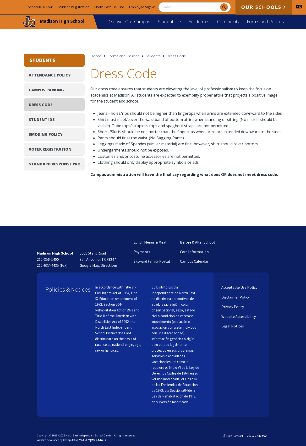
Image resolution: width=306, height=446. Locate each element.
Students (153, 56)
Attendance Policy (50, 75)
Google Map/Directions (99, 265)
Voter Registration (50, 149)
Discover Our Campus (128, 21)
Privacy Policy (232, 306)
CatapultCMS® (72, 440)
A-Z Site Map (257, 436)
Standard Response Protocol (57, 164)
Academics (199, 21)
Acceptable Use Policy (239, 287)
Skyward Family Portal (152, 261)
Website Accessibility (238, 316)
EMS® (86, 440)
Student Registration (73, 7)
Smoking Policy (46, 134)
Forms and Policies (265, 21)
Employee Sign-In (142, 7)
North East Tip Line (109, 7)
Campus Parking (46, 89)
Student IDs (42, 119)
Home (95, 56)
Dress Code (176, 56)
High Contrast (234, 436)
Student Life (169, 21)
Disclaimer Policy (235, 297)
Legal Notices (232, 326)
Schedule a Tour (40, 7)
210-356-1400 (48, 259)
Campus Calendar (194, 261)
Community (228, 21)
